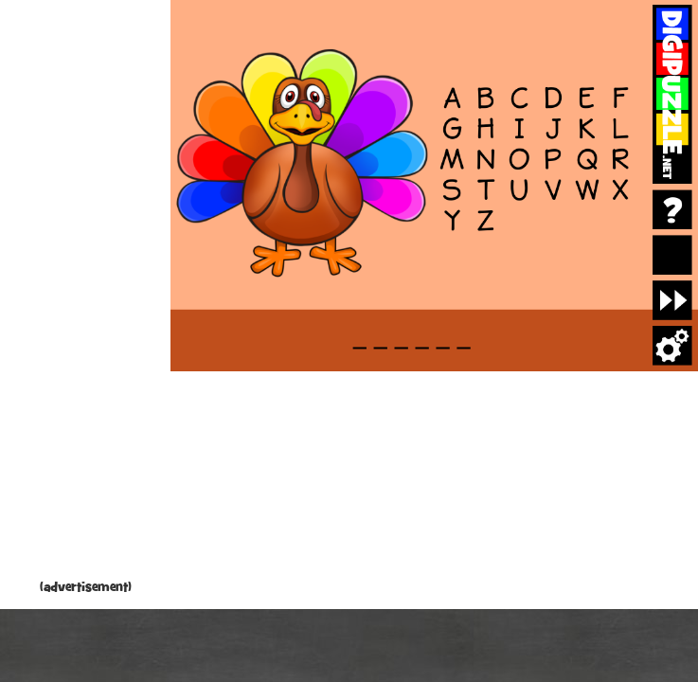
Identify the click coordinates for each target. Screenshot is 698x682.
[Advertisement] (85, 293)
